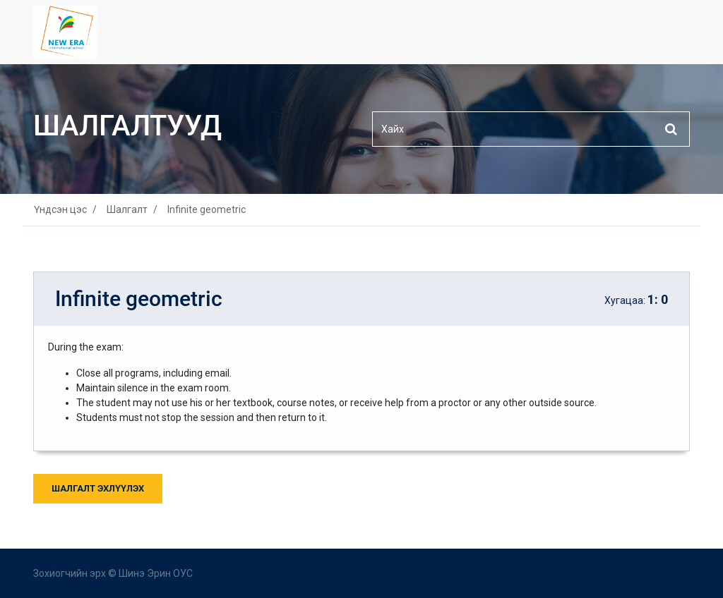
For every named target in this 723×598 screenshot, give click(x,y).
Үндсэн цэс (60, 209)
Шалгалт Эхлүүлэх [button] (98, 488)
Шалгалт (127, 209)
